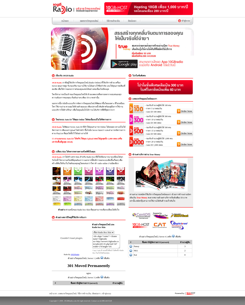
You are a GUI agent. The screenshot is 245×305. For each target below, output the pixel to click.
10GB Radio (75, 254)
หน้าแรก (53, 293)
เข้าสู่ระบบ (106, 293)
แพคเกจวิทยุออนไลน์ (67, 293)
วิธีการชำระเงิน (84, 293)
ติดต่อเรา (96, 293)
